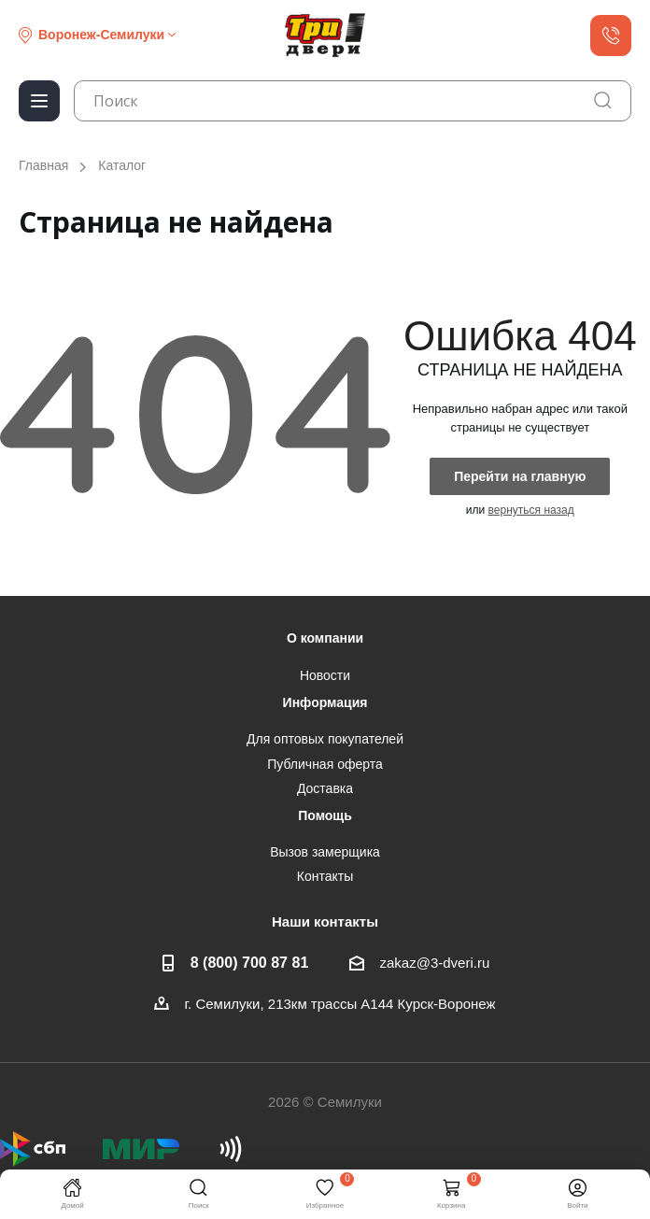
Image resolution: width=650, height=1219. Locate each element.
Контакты (325, 876)
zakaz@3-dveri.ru (434, 963)
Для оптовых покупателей (325, 738)
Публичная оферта (325, 764)
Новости (325, 675)
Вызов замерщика (325, 851)
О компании (325, 638)
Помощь (325, 815)
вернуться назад (531, 510)
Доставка (325, 788)
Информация (325, 702)
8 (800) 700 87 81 (250, 962)
